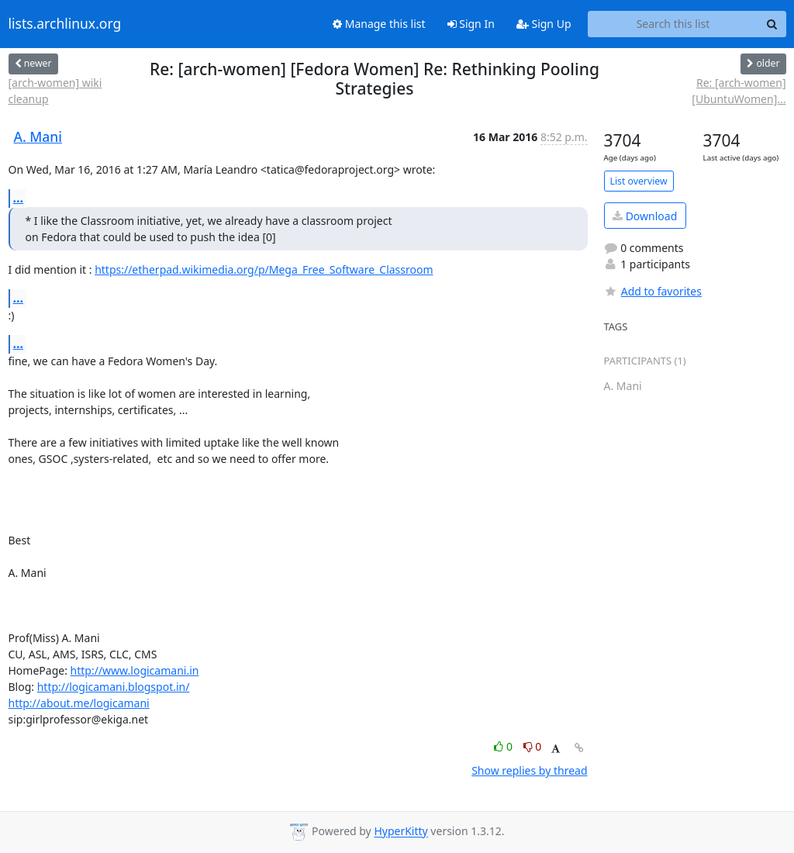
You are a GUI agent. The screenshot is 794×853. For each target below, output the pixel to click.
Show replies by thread (529, 770)
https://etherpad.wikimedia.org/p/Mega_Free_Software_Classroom (264, 269)
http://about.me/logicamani (79, 703)
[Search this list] (673, 24)
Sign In (471, 23)
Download (645, 216)
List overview (639, 181)
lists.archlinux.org (65, 24)
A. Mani (38, 136)
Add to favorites (653, 291)
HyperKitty (400, 831)
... (18, 197)
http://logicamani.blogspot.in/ (113, 686)
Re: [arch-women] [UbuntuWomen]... (738, 90)
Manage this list (379, 23)
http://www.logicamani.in (135, 670)
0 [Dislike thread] (532, 746)
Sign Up (543, 23)
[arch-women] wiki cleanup (55, 90)
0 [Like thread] (504, 746)
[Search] (772, 24)
